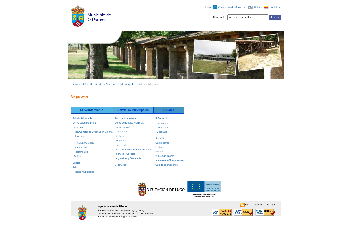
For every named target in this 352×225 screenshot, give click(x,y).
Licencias (79, 136)
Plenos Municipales (84, 171)
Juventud (121, 145)
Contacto (257, 204)
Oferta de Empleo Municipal (129, 122)
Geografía (162, 131)
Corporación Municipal (84, 122)
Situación (160, 138)
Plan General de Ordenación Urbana (93, 131)
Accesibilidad (225, 7)
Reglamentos (81, 151)
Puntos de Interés (164, 155)
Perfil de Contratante (125, 118)
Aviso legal (270, 204)
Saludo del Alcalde (82, 118)
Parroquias (162, 123)
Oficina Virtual (122, 127)
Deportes (121, 140)
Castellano (275, 7)
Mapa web (241, 7)
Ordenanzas (80, 147)
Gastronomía (162, 142)
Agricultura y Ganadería (128, 158)
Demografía (163, 127)
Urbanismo (78, 127)
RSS (247, 204)
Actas (76, 167)
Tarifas (140, 84)
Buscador (220, 17)
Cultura (120, 136)
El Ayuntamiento (92, 84)
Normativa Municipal (119, 84)
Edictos (76, 162)
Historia (159, 151)
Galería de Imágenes (166, 164)
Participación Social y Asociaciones (134, 149)
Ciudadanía (121, 131)
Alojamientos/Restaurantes (169, 160)
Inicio (208, 7)
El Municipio (161, 118)
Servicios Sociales (125, 153)
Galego (258, 7)
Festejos (159, 147)
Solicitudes (120, 164)
